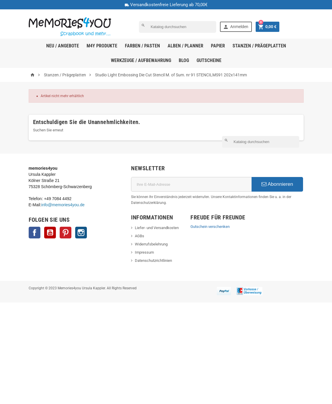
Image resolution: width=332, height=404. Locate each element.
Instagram (81, 232)
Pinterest (65, 232)
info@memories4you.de (63, 204)
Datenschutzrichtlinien (153, 260)
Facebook (34, 232)
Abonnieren (277, 184)
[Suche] (177, 27)
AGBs (139, 236)
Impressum (144, 252)
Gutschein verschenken (210, 226)
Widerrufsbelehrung (151, 244)
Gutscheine (209, 60)
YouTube (50, 232)
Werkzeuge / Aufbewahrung (141, 60)
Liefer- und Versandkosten (157, 228)
